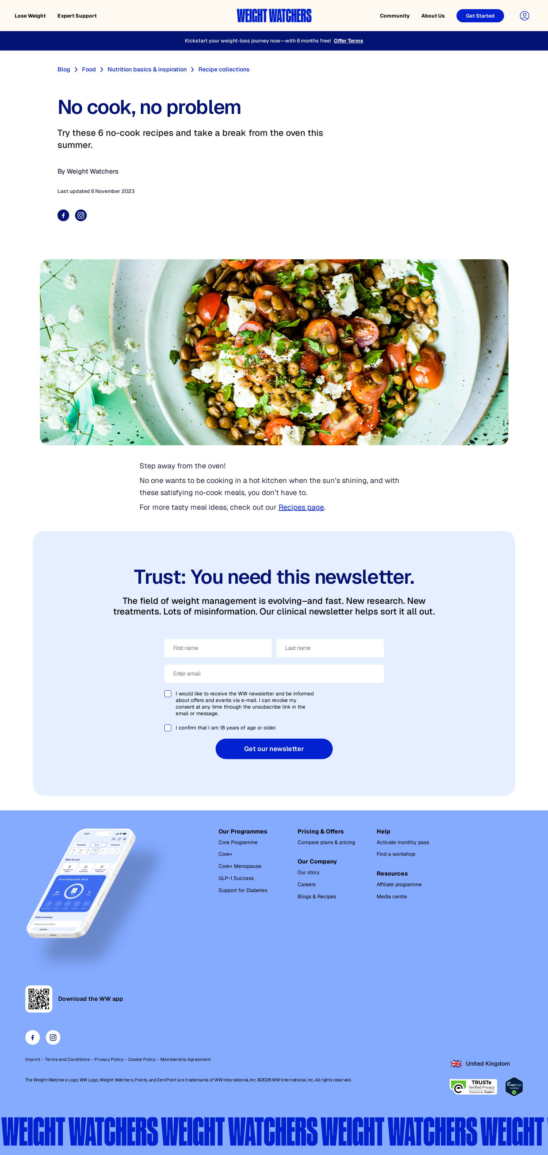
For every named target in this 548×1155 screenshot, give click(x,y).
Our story (309, 872)
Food (89, 69)
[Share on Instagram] (81, 215)
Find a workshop (396, 854)
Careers (307, 884)
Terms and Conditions (67, 1059)
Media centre (392, 896)
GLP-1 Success (236, 878)
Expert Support (77, 15)
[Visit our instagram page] (53, 1037)
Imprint (32, 1059)
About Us (433, 15)
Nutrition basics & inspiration (147, 69)
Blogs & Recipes (317, 896)
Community (395, 15)
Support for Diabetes (243, 890)
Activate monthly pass (403, 842)
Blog (63, 69)
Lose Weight (30, 15)
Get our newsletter (274, 748)
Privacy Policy (108, 1059)
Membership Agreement (185, 1059)
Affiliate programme (399, 884)
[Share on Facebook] (63, 215)
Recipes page (301, 507)
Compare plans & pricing (326, 842)
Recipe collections (224, 69)
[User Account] (524, 16)
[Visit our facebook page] (32, 1037)
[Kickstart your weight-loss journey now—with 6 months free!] (274, 41)
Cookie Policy (142, 1059)
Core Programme (238, 842)
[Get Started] (480, 15)
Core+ (225, 854)
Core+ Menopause (240, 866)
